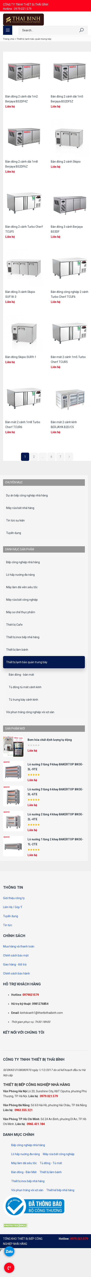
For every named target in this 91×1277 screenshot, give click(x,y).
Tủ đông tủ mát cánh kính (25, 687)
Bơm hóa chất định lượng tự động (50, 739)
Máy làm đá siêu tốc (24, 1163)
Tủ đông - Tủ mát (51, 1163)
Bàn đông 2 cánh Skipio (66, 161)
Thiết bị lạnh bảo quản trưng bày (26, 662)
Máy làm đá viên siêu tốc (22, 587)
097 (24, 994)
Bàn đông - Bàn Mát (24, 1172)
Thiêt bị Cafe (14, 624)
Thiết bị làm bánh (17, 649)
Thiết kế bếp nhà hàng (60, 1190)
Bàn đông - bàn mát (21, 674)
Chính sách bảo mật (16, 955)
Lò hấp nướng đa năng (20, 574)
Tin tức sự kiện (15, 520)
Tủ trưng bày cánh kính (23, 699)
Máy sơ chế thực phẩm (20, 612)
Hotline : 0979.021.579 (17, 8)
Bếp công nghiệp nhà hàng (23, 562)
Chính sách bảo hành (16, 973)
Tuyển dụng (13, 533)
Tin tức (7, 925)
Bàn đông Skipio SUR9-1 (20, 357)
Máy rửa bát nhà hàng (20, 508)
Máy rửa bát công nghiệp (22, 599)
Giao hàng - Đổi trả (15, 964)
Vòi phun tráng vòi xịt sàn (27, 1190)
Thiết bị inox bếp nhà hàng (22, 637)
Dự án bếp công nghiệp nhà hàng (27, 495)
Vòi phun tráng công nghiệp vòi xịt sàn (30, 712)
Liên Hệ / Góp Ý (12, 907)
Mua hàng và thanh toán (18, 946)
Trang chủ (8, 39)
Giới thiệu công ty (14, 898)
